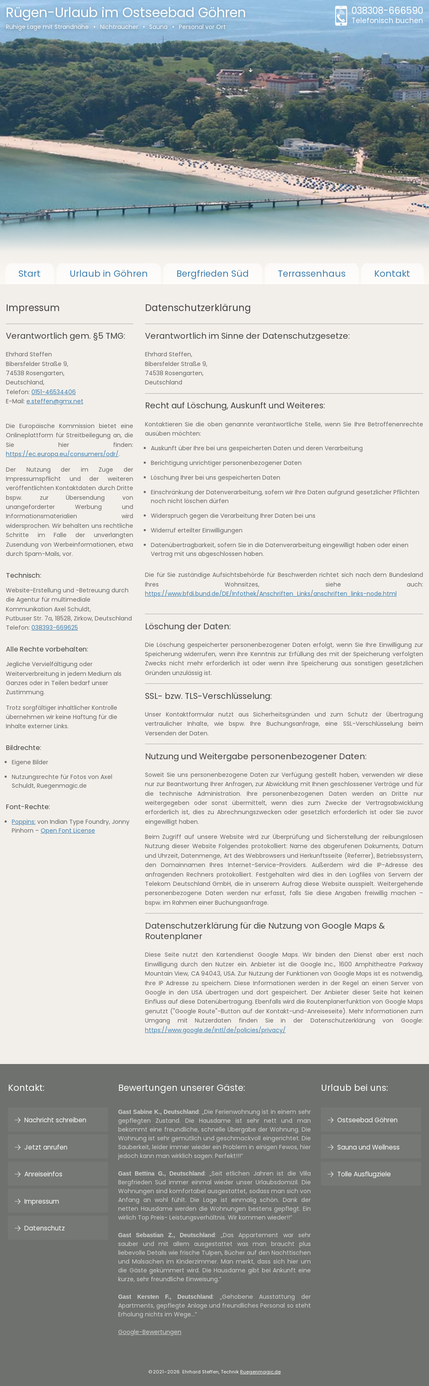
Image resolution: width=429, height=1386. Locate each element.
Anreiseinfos (43, 1174)
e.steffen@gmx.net (54, 401)
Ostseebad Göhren (367, 1120)
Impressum (41, 1201)
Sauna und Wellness (368, 1147)
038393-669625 (54, 627)
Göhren (109, 273)
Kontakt (392, 273)
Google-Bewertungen (149, 1332)
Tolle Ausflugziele (364, 1174)
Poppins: (24, 822)
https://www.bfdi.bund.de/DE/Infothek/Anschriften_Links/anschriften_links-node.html (271, 593)
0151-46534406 (53, 392)
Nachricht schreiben (55, 1120)
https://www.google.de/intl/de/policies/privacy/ (215, 1030)
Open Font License (68, 830)
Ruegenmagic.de (260, 1371)
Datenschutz (44, 1228)
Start (29, 273)
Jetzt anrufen (45, 1147)
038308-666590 (387, 16)
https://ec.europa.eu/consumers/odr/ (62, 454)
